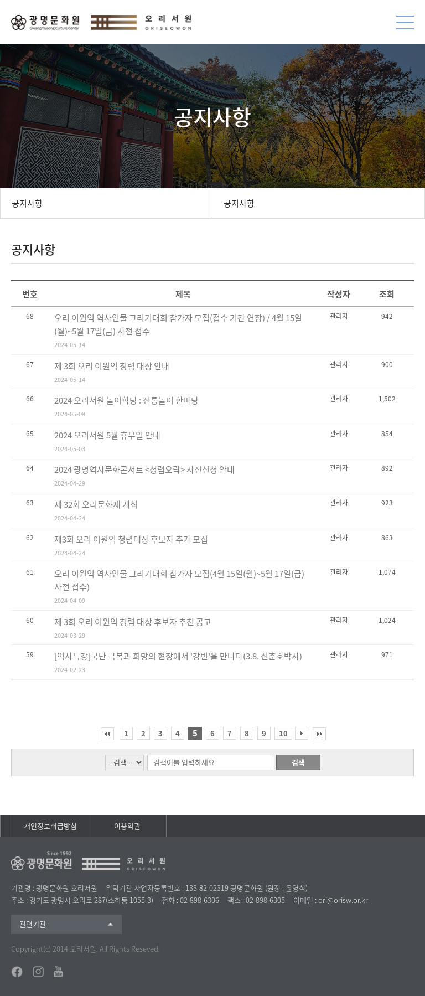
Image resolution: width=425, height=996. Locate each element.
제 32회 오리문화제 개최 (96, 504)
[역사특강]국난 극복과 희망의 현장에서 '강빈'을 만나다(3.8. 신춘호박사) (178, 656)
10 (283, 733)
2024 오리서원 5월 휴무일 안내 (107, 435)
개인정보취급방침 (50, 825)
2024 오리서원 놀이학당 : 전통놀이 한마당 (126, 400)
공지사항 (27, 203)
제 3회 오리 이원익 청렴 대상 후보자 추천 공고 (132, 622)
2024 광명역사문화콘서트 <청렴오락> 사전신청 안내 (144, 469)
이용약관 (127, 825)
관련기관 (32, 923)
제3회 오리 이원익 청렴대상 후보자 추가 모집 (131, 539)
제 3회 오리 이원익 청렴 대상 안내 (111, 366)
